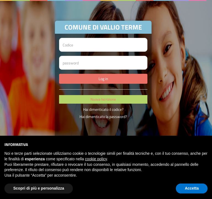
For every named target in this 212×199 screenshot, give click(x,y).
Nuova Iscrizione (103, 99)
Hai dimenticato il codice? (103, 109)
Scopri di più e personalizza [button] (38, 188)
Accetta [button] (192, 188)
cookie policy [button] (96, 159)
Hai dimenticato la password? (103, 116)
